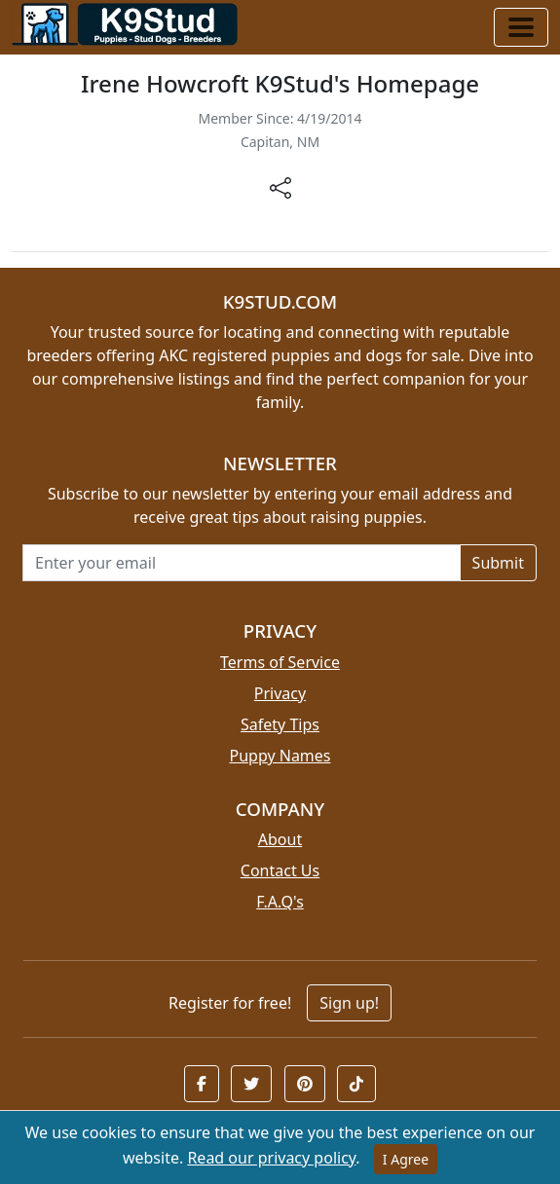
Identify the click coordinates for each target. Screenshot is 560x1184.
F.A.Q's (280, 901)
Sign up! (349, 1003)
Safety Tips (280, 724)
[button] (201, 1083)
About (280, 839)
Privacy (280, 693)
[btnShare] (280, 186)
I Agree (406, 1159)
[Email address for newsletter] (241, 562)
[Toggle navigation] (521, 27)
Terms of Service (280, 662)
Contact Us (280, 870)
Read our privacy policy (271, 1157)
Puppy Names (279, 755)
